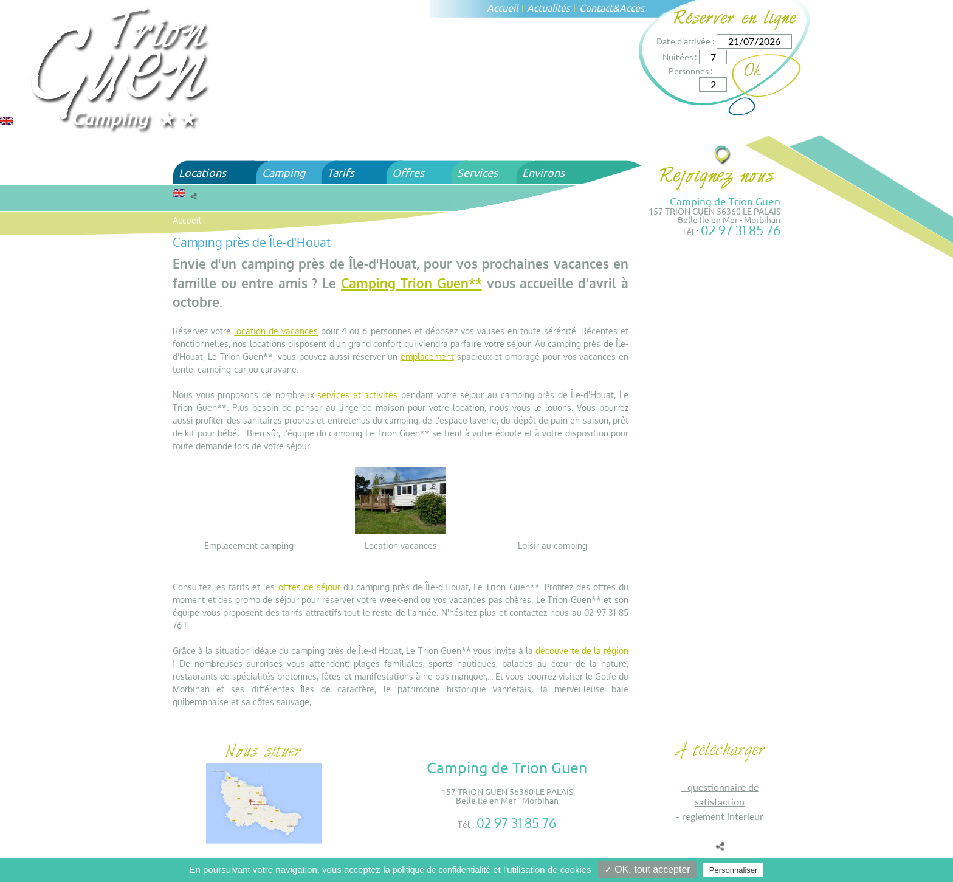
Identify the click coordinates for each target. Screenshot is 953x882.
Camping (283, 172)
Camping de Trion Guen (725, 201)
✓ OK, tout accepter (647, 869)
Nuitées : (679, 56)
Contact (596, 7)
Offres (408, 172)
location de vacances (276, 331)
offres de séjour (309, 587)
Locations (202, 172)
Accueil (502, 7)
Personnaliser (733, 870)
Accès (631, 7)
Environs (543, 172)
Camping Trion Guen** (411, 283)
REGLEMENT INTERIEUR (722, 816)
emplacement (427, 356)
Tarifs (340, 172)
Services (477, 172)
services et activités (357, 395)
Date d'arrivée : (685, 40)
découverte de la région (581, 651)
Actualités (548, 7)
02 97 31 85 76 (740, 230)
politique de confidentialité (441, 870)
